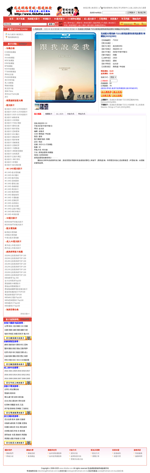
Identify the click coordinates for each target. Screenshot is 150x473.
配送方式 (95, 453)
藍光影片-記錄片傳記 (13, 157)
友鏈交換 (119, 471)
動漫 (18, 352)
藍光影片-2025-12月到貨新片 (16, 109)
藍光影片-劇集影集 (12, 117)
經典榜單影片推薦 (14, 252)
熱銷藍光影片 (34, 19)
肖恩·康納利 (16, 435)
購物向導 (29, 450)
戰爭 (26, 349)
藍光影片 (10, 105)
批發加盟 (115, 450)
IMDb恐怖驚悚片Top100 (14, 300)
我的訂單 (117, 8)
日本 (22, 326)
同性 (6, 360)
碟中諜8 (90, 25)
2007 (19, 379)
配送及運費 (95, 450)
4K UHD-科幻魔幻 (12, 175)
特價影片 (47, 19)
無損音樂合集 (12, 309)
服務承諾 (137, 450)
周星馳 (24, 435)
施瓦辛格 (13, 431)
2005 (28, 379)
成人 (26, 352)
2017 (28, 371)
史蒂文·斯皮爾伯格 (11, 389)
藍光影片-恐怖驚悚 (12, 131)
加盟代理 (117, 456)
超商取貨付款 (76, 456)
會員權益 (31, 456)
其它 (6, 97)
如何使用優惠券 (55, 456)
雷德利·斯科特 (9, 393)
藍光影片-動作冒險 (12, 129)
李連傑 (16, 439)
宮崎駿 (18, 409)
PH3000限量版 (10, 77)
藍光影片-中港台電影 (13, 123)
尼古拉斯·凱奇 (9, 419)
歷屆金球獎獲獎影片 (13, 286)
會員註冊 (86, 8)
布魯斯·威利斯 (9, 423)
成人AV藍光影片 (13, 241)
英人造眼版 (9, 83)
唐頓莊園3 (88, 23)
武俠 (10, 352)
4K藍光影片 (59, 19)
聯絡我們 (136, 19)
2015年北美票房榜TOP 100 (15, 258)
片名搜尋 (24, 319)
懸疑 (10, 349)
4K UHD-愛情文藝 (12, 184)
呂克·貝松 (8, 401)
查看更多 (22, 44)
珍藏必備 (10, 48)
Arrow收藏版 (10, 58)
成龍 (12, 439)
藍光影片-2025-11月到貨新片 (16, 112)
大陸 (14, 326)
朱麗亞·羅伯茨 (9, 427)
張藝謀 (12, 405)
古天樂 (22, 439)
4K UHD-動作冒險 (12, 178)
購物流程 (31, 453)
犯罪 (6, 352)
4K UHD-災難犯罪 (12, 200)
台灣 (6, 326)
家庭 (14, 349)
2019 (19, 371)
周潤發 (7, 439)
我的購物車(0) (13, 37)
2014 (15, 375)
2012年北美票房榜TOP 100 (15, 267)
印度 (26, 330)
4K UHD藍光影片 (14, 168)
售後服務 (138, 453)
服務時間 (138, 456)
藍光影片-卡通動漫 (12, 148)
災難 (22, 349)
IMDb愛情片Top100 (12, 306)
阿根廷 (11, 334)
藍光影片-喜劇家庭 (12, 143)
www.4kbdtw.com (66, 468)
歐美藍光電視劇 (11, 232)
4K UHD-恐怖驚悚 (12, 181)
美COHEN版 (10, 80)
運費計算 (95, 456)
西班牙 (20, 334)
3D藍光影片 (11, 218)
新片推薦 (20, 19)
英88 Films (9, 91)
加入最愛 (142, 8)
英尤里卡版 (9, 88)
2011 (28, 375)
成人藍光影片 (90, 19)
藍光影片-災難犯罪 (12, 145)
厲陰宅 (79, 23)
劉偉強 (12, 409)
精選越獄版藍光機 (14, 100)
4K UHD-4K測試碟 (12, 214)
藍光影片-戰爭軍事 (12, 140)
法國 (6, 330)
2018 (24, 371)
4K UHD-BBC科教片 (13, 212)
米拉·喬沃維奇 (21, 427)
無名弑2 (112, 23)
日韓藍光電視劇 (11, 235)
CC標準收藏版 (74, 19)
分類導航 (103, 19)
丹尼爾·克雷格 (21, 423)
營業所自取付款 (77, 459)
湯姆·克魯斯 (20, 419)
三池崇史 (25, 409)
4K (65, 23)
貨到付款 (74, 453)
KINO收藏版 (9, 63)
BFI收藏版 (9, 66)
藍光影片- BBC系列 (12, 159)
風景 (26, 356)
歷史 (22, 356)
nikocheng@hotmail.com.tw (48, 471)
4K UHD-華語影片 (12, 189)
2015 (10, 375)
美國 (26, 326)
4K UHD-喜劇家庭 (12, 186)
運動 (14, 356)
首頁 (11, 19)
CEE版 (7, 55)
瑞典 (6, 334)
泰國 (16, 334)
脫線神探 (96, 23)
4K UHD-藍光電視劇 (13, 172)
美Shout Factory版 (12, 94)
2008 (15, 379)
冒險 (18, 349)
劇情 (6, 345)
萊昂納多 (7, 435)
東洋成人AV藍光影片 (13, 245)
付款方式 (72, 450)
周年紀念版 (9, 74)
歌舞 (10, 356)
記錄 (6, 356)
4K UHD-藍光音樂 (12, 206)
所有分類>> (25, 314)
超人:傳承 (82, 25)
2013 (19, 375)
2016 (6, 375)
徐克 (17, 405)
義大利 (26, 334)
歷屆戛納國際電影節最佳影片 (16, 289)
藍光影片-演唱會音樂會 (14, 151)
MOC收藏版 (9, 60)
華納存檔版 (9, 86)
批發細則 (117, 453)
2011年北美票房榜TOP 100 (15, 269)
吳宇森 (7, 409)
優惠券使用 (52, 450)
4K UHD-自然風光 (12, 203)
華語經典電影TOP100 (13, 295)
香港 (10, 326)
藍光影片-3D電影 (11, 162)
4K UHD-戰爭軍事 (12, 192)
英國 (10, 330)
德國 (22, 330)
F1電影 (104, 23)
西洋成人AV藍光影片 (13, 248)
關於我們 (8, 450)
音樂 (22, 352)
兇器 (66, 25)
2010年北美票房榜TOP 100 (15, 272)
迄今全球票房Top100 (13, 281)
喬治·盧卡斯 (9, 397)
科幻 (22, 345)
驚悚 (6, 349)
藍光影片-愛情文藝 (12, 126)
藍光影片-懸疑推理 (12, 137)
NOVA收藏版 (10, 69)
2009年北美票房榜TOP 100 (15, 275)
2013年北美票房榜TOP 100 (15, 264)
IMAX (19, 360)
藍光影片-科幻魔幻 (12, 134)
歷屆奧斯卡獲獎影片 (13, 283)
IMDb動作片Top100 (12, 303)
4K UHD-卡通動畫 (12, 198)
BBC (14, 360)
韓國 (18, 326)
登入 (144, 24)
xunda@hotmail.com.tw (107, 471)
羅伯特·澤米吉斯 (18, 401)
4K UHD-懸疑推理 (12, 195)
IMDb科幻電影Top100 (13, 297)
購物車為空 (128, 24)
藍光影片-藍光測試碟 (13, 165)
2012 (24, 375)
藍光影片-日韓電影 (12, 120)
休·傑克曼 (21, 431)
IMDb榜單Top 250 (12, 278)
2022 (6, 371)
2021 (11, 371)
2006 (24, 379)
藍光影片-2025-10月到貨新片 (16, 115)
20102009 (8, 379)
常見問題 (125, 19)
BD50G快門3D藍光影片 (14, 222)
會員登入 (95, 8)
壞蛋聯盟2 (73, 25)
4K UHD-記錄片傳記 (13, 209)
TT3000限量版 (10, 72)
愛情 (18, 345)
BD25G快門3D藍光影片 (14, 225)
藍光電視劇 (11, 228)
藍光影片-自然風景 (12, 154)
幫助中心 (125, 8)
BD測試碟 (25, 360)
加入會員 (11, 34)
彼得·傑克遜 (18, 397)
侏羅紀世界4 (100, 25)
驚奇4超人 (72, 23)
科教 (10, 360)
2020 (15, 371)
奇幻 (14, 352)
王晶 (21, 405)
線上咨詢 (134, 8)
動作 (14, 345)
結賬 (137, 24)
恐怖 (26, 345)
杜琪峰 (7, 405)
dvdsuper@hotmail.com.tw (77, 471)
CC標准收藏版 (10, 52)
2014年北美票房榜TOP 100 (15, 261)
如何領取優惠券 (55, 453)
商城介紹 (9, 456)
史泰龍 (7, 431)
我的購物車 (106, 8)
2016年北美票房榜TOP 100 (15, 256)
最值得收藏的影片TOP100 (15, 292)
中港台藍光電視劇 (12, 238)
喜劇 (10, 345)
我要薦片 (114, 19)
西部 (18, 356)
